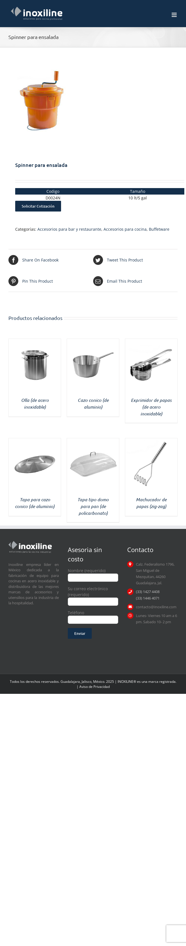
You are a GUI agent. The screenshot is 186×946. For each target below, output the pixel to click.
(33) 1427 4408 (148, 591)
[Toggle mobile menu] (175, 15)
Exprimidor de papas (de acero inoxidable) (151, 407)
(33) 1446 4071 (148, 598)
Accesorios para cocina (125, 229)
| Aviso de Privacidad (93, 686)
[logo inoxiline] (30, 543)
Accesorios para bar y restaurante (69, 229)
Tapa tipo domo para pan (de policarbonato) (93, 506)
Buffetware (159, 229)
